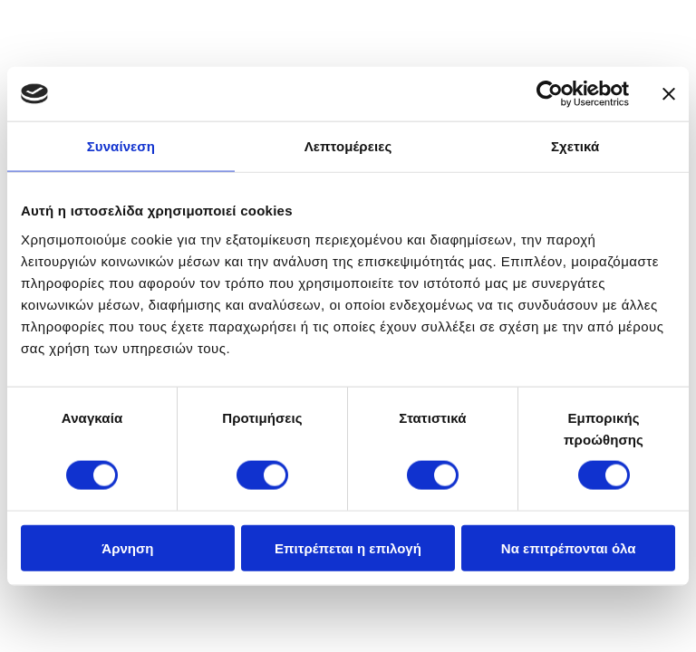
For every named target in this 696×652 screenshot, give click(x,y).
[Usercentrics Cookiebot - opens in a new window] (549, 94)
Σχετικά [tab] (575, 146)
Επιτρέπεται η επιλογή (348, 547)
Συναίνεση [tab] (121, 146)
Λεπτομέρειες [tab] (348, 146)
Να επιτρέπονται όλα (568, 547)
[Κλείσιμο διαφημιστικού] (668, 94)
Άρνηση (127, 547)
